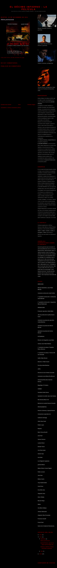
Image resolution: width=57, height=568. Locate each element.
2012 (40, 534)
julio (42, 551)
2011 (40, 537)
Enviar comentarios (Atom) (14, 107)
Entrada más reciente (6, 104)
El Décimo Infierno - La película (28, 8)
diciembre (43, 539)
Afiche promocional (45, 540)
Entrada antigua (31, 104)
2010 (40, 554)
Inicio (19, 104)
